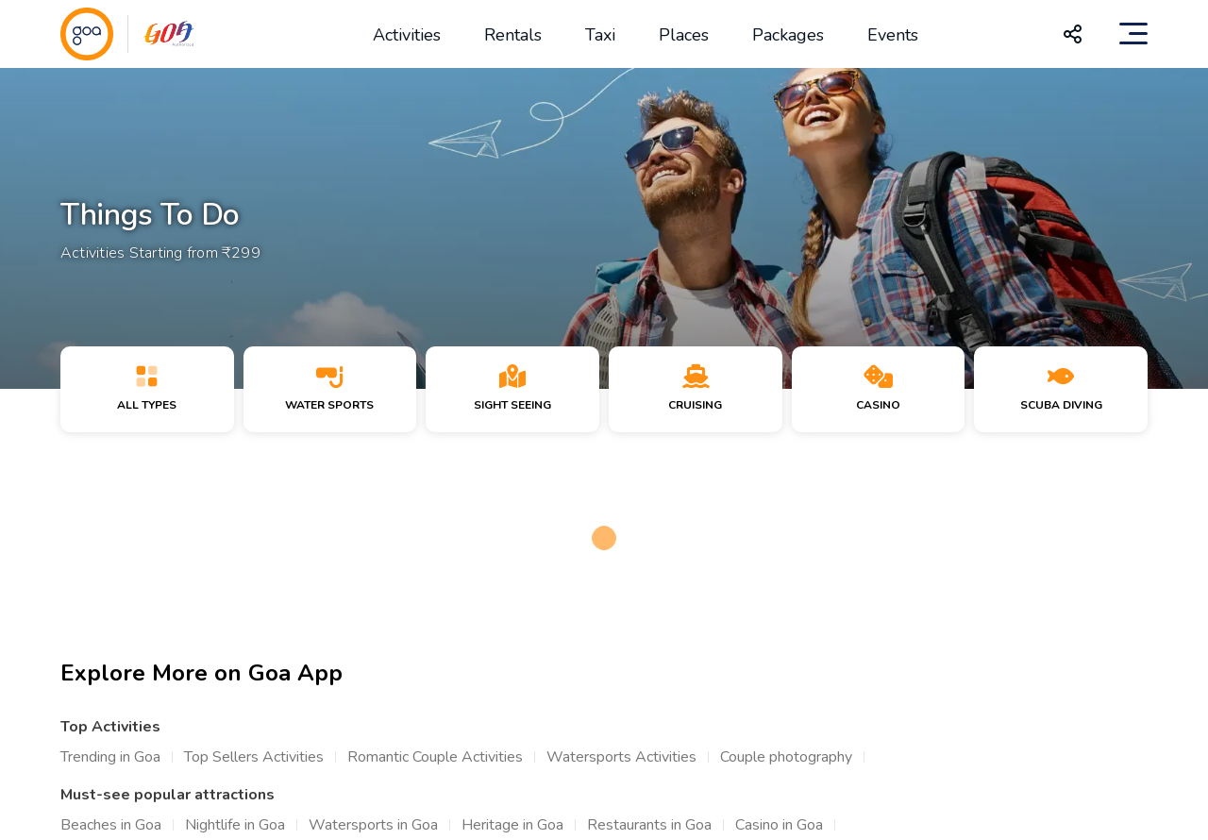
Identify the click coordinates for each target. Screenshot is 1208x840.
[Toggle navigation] (1133, 34)
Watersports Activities (621, 757)
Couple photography (786, 757)
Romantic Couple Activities (435, 757)
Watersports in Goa (373, 825)
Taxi (600, 35)
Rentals (513, 35)
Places (684, 35)
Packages (788, 35)
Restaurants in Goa (649, 825)
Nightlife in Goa (235, 825)
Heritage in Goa (512, 825)
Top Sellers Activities (254, 757)
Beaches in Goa (110, 825)
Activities (407, 35)
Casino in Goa (779, 825)
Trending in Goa (110, 757)
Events (892, 35)
